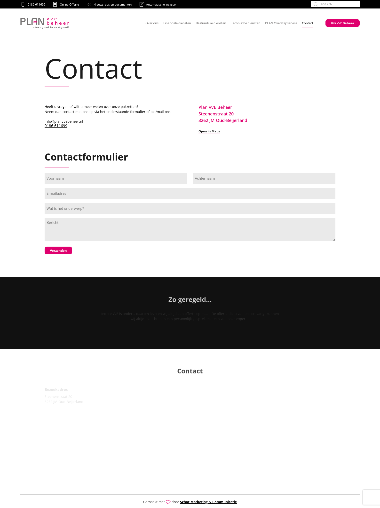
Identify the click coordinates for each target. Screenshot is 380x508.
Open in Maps (209, 131)
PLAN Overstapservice (281, 23)
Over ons (151, 23)
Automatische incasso (157, 4)
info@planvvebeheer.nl (64, 121)
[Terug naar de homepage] (44, 23)
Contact (307, 23)
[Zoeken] (335, 4)
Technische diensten (245, 23)
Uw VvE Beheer (342, 23)
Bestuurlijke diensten (211, 23)
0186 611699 (32, 4)
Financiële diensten (177, 23)
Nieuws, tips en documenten (109, 4)
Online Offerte (66, 4)
